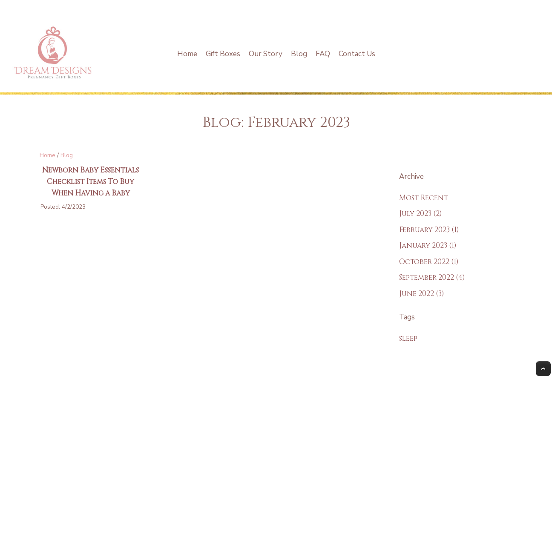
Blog (299, 54)
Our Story (265, 54)
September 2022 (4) (432, 277)
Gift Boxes (223, 54)
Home (187, 54)
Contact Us (357, 54)
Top (543, 368)
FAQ (323, 54)
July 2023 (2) (420, 213)
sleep (408, 338)
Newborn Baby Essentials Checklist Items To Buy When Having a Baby (90, 181)
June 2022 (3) (421, 294)
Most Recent (423, 198)
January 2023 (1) (428, 245)
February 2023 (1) (429, 230)
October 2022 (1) (429, 262)
